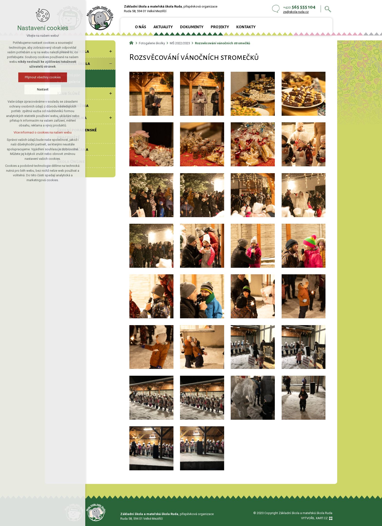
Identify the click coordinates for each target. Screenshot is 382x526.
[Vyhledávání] (328, 9)
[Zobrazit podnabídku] (110, 51)
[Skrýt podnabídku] (110, 63)
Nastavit (42, 89)
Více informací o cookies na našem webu (43, 132)
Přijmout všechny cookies (43, 77)
